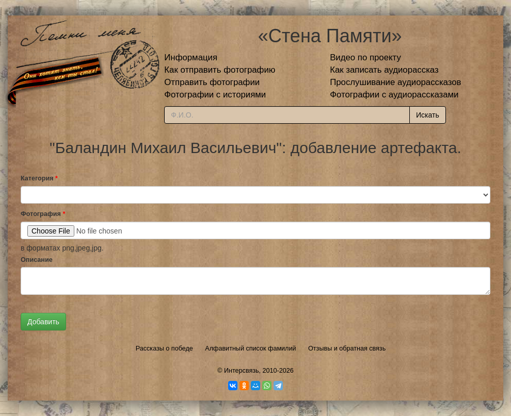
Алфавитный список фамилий (250, 348)
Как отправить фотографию (219, 70)
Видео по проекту (365, 57)
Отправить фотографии (212, 82)
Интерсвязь (241, 370)
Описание (37, 259)
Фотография (43, 214)
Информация (190, 57)
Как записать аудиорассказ (384, 70)
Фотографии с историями (215, 94)
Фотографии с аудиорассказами (394, 94)
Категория (39, 178)
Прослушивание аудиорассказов (395, 82)
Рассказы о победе (164, 348)
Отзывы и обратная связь (347, 348)
